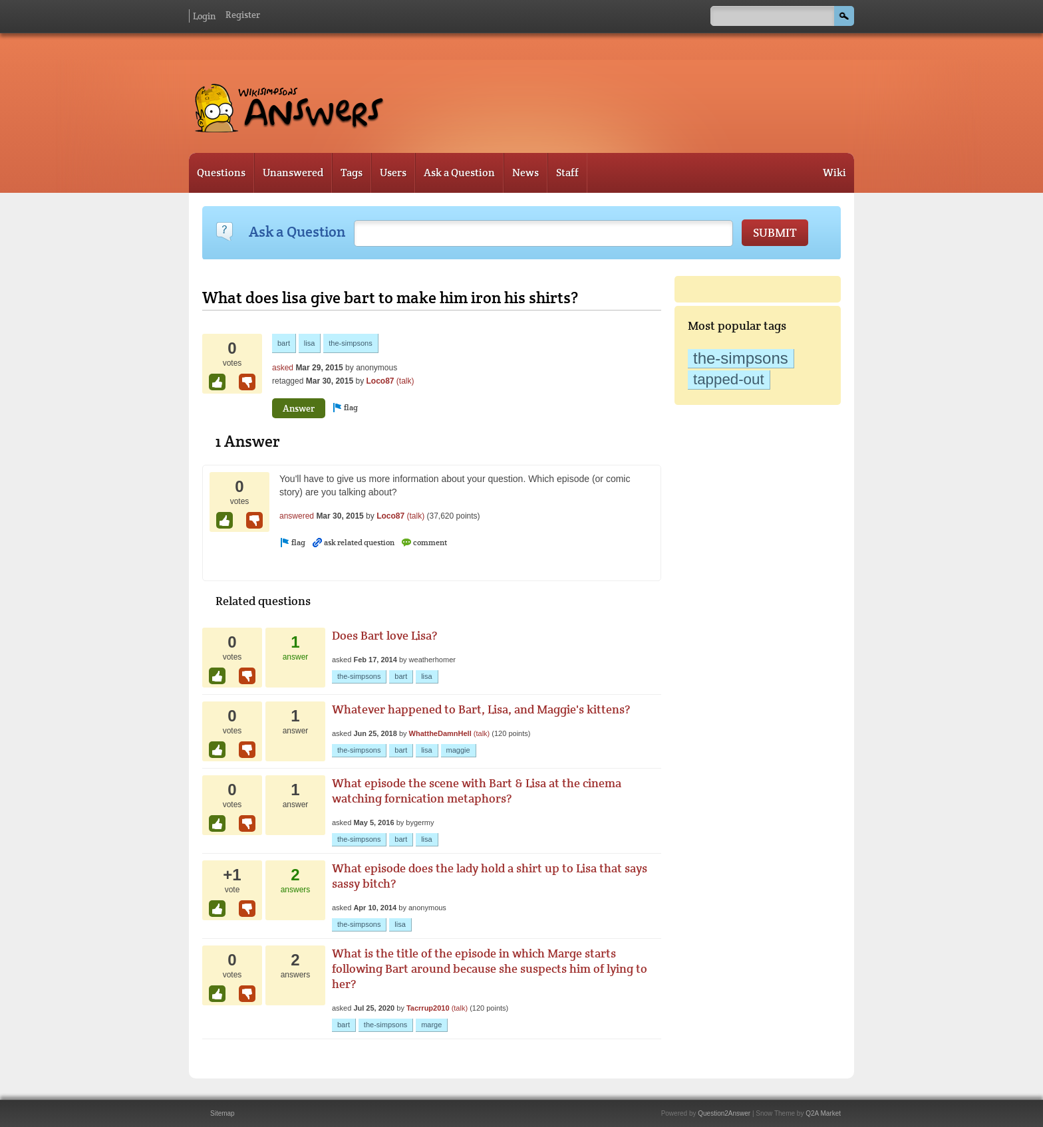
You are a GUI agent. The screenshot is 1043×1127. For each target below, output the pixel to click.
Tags (352, 173)
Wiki (834, 173)
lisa (309, 343)
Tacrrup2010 (428, 1008)
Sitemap (222, 1113)
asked (282, 367)
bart (283, 343)
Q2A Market (823, 1113)
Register (242, 15)
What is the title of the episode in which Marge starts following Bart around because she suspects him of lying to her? (489, 968)
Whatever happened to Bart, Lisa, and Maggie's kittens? (481, 709)
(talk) (405, 381)
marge (431, 1025)
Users (393, 173)
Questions (221, 173)
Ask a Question (459, 173)
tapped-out (728, 379)
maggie (458, 750)
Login (204, 16)
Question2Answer (724, 1113)
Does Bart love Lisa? (384, 635)
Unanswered (293, 173)
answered (296, 516)
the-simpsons (740, 358)
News (525, 173)
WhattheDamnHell (440, 733)
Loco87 (380, 381)
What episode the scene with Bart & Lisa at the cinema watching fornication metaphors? (476, 790)
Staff (567, 173)
